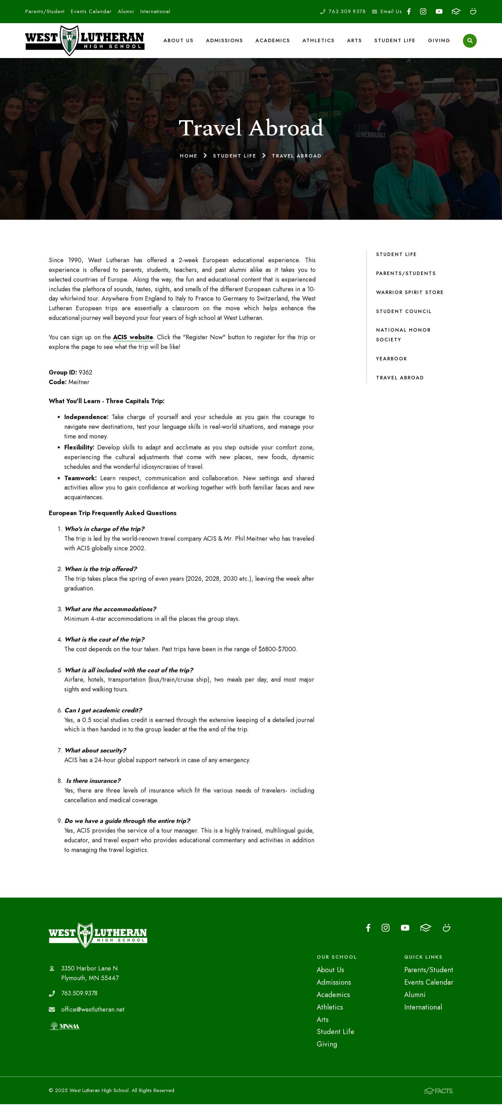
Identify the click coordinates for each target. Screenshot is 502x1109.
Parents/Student (45, 11)
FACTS (456, 11)
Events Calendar (91, 11)
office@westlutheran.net (92, 1014)
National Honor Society (403, 340)
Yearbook (391, 363)
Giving (439, 42)
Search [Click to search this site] (470, 43)
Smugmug (473, 11)
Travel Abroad (400, 382)
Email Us (391, 11)
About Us (179, 42)
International (155, 11)
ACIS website (133, 342)
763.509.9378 (347, 11)
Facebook (409, 11)
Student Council (404, 316)
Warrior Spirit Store (410, 297)
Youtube (439, 11)
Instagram (423, 11)
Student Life (395, 42)
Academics (273, 42)
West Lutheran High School (98, 940)
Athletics (319, 42)
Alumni (126, 11)
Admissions (225, 42)
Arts (354, 42)
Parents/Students (406, 278)
